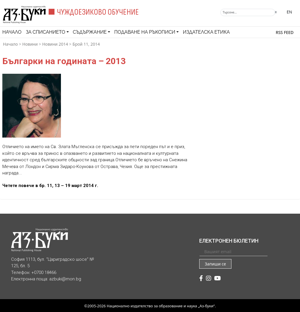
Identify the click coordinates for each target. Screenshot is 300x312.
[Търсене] (247, 12)
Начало (11, 32)
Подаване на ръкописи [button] (144, 32)
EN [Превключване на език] (289, 12)
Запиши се (215, 264)
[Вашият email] (233, 251)
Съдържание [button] (90, 32)
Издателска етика (206, 32)
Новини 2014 (55, 44)
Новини (30, 44)
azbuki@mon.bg (65, 279)
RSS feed (285, 32)
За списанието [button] (45, 32)
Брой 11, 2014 (86, 44)
